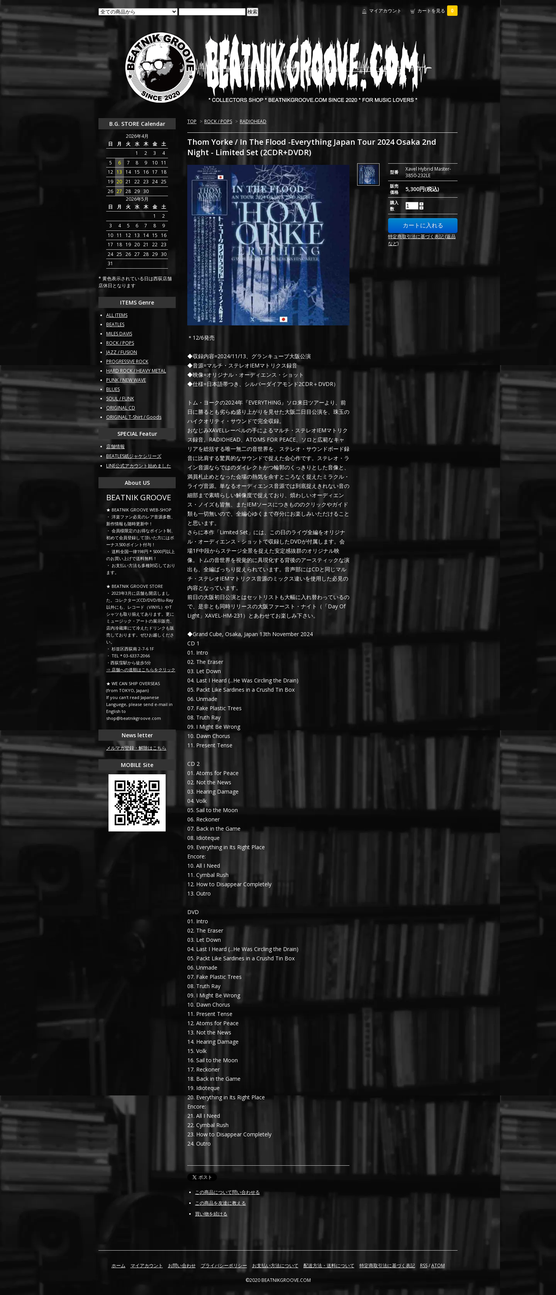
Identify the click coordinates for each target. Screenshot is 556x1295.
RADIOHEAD (253, 121)
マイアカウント (385, 10)
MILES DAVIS (119, 333)
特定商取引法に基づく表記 (387, 1265)
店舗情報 (115, 446)
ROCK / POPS (218, 121)
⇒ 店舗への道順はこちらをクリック (140, 669)
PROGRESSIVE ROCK (127, 361)
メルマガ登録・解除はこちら (136, 748)
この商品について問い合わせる (227, 1192)
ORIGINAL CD (120, 408)
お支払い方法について (275, 1265)
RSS (423, 1265)
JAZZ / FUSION (121, 352)
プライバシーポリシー (224, 1265)
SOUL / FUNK (120, 398)
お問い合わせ (182, 1265)
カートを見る (437, 10)
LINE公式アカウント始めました (138, 465)
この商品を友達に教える (220, 1203)
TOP (192, 121)
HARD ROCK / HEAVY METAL (136, 370)
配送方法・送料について (328, 1265)
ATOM (438, 1265)
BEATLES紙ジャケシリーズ (133, 456)
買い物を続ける (211, 1213)
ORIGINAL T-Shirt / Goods (133, 417)
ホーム (118, 1265)
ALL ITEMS (116, 315)
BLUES (113, 389)
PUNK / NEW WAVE (126, 380)
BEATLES (115, 324)
